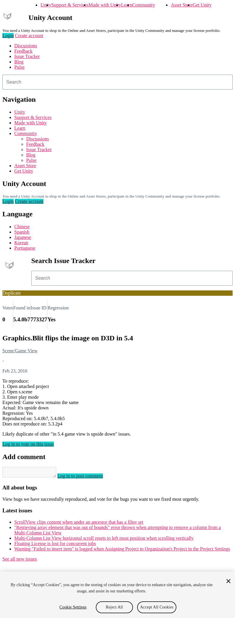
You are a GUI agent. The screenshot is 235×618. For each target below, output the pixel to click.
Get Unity (201, 4)
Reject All (114, 607)
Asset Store (181, 4)
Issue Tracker (27, 56)
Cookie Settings (73, 607)
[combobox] (117, 82)
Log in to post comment (86, 477)
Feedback (23, 51)
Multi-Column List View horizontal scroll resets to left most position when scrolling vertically (104, 539)
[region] (117, 595)
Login (8, 35)
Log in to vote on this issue (28, 444)
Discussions (25, 45)
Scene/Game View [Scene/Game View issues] (19, 350)
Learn (126, 4)
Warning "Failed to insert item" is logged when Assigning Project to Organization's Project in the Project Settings (122, 550)
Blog (18, 61)
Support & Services (69, 4)
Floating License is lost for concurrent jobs (55, 545)
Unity (45, 4)
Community (143, 4)
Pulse (19, 67)
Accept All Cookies (156, 607)
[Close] (228, 581)
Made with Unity (105, 4)
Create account (29, 35)
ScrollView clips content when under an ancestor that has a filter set (78, 523)
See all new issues (19, 560)
